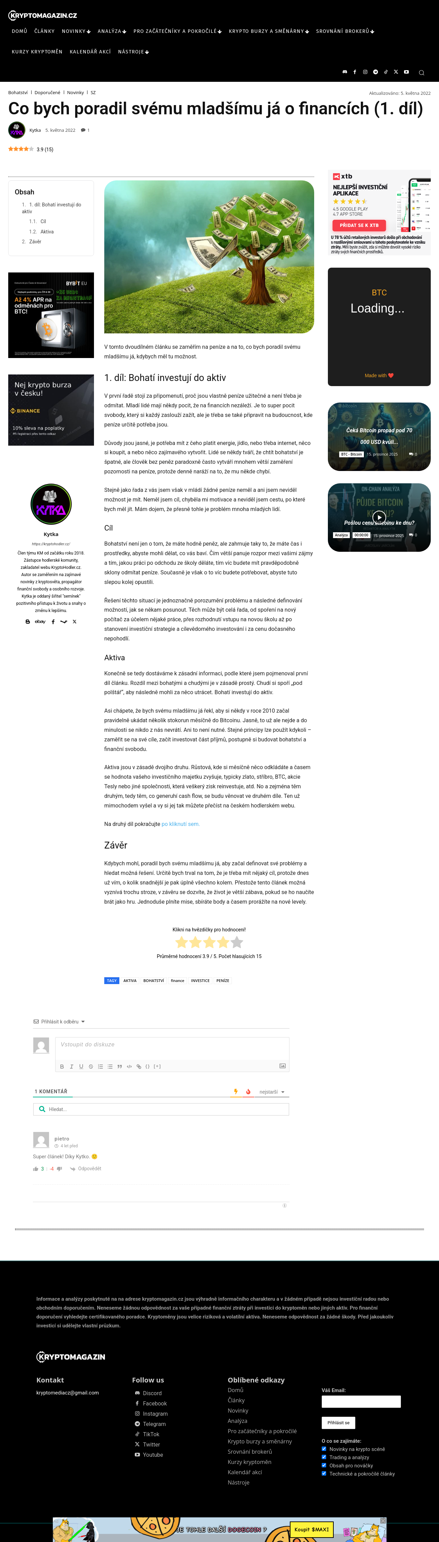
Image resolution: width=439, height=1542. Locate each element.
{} (147, 1066)
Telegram (154, 1424)
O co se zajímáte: (341, 1441)
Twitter (151, 1445)
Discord (152, 1393)
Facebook (155, 1403)
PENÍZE (222, 980)
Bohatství (18, 92)
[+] (157, 1066)
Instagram (155, 1414)
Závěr (35, 241)
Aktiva (47, 231)
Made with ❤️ (379, 375)
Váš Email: (334, 1390)
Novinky (75, 92)
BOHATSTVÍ (153, 980)
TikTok (151, 1434)
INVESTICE (200, 980)
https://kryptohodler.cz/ (51, 544)
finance (177, 980)
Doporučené (47, 92)
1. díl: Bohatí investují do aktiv (51, 208)
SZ (93, 92)
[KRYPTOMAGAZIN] (42, 15)
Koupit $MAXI (312, 1530)
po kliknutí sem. (181, 824)
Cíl (43, 221)
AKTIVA (130, 980)
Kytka (35, 130)
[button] (421, 72)
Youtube (153, 1455)
